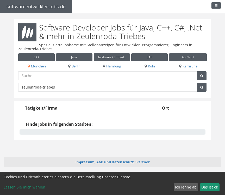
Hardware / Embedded (113, 57)
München (36, 66)
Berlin (74, 66)
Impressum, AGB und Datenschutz (105, 162)
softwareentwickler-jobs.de (36, 6)
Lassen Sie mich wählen (24, 187)
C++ (36, 57)
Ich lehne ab (186, 187)
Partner (143, 162)
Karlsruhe (188, 66)
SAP (149, 57)
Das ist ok (209, 187)
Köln (149, 66)
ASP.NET (188, 57)
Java (74, 57)
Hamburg (111, 66)
